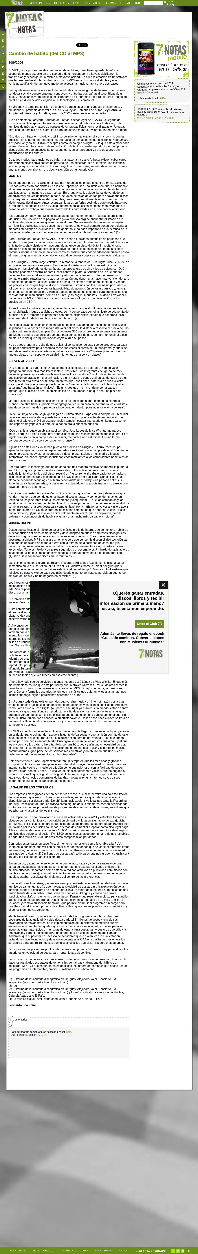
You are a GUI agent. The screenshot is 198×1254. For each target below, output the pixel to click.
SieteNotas (160, 1250)
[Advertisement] (40, 159)
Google (171, 4)
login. (69, 1031)
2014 (163, 98)
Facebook (42, 1035)
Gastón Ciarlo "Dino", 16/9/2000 (155, 118)
